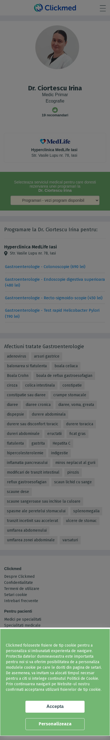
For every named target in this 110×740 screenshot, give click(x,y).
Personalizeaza (55, 723)
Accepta (55, 706)
